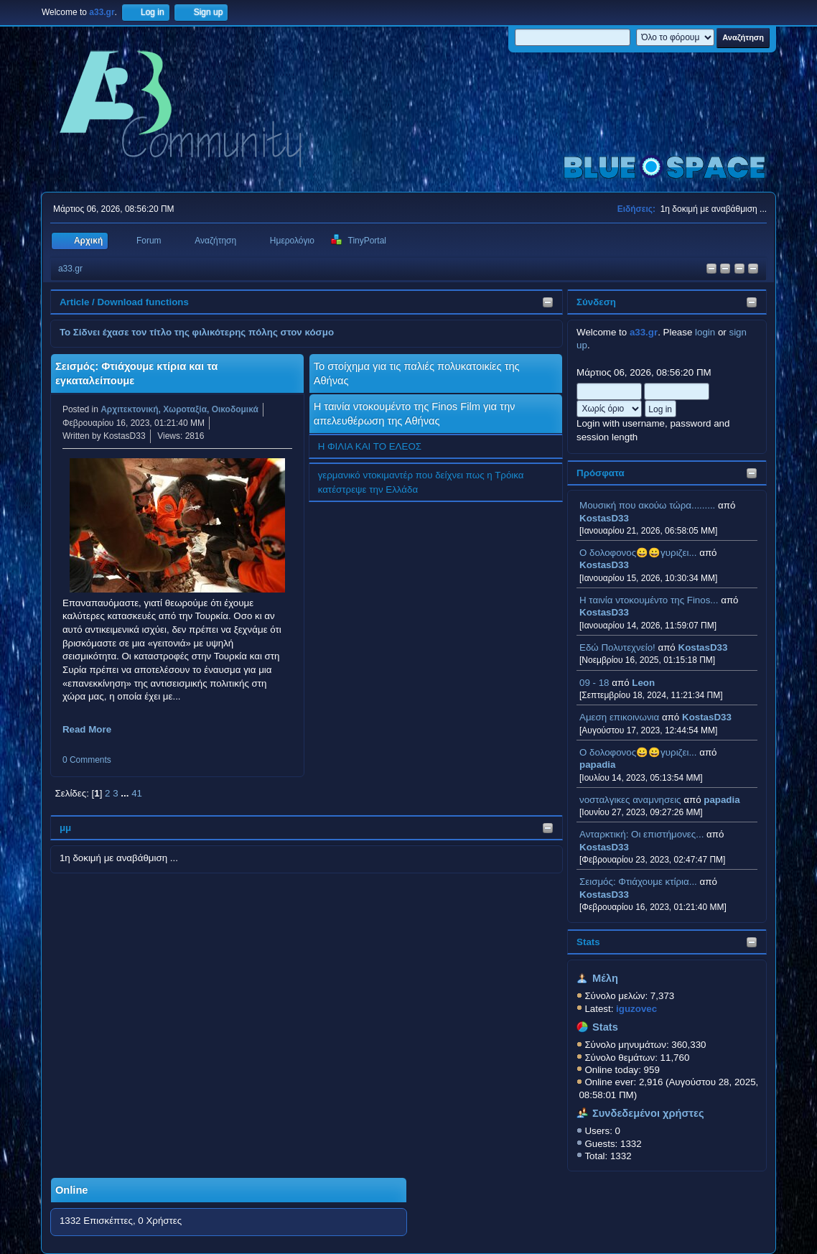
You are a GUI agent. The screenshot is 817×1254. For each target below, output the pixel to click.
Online (71, 1190)
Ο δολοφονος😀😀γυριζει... (637, 552)
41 (136, 793)
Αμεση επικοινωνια (619, 717)
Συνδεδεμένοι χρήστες (648, 1113)
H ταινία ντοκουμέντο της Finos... (648, 600)
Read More (86, 729)
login (705, 332)
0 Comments (86, 760)
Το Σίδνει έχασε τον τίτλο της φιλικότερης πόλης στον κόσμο (197, 332)
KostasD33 (604, 518)
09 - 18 (594, 682)
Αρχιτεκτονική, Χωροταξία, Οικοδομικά (179, 409)
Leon (643, 682)
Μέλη (605, 978)
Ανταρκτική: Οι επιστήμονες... (641, 834)
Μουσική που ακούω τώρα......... (647, 505)
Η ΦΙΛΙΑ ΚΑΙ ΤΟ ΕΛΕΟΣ (369, 446)
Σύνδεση (596, 302)
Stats (588, 942)
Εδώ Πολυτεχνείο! (617, 647)
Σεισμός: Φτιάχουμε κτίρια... (638, 881)
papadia (597, 764)
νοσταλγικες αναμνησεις (630, 799)
